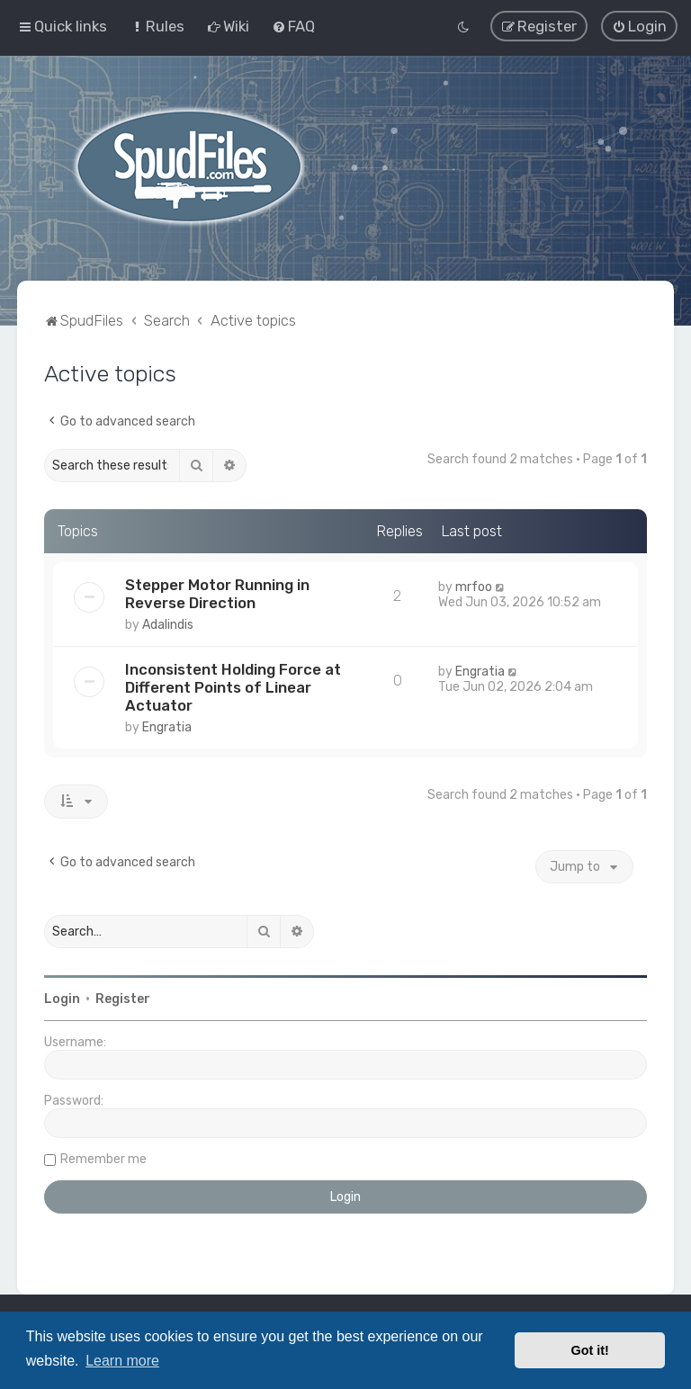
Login (62, 997)
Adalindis (167, 622)
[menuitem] (157, 25)
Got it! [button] (590, 1350)
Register (122, 997)
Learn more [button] (122, 1360)
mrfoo (473, 584)
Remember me (103, 1157)
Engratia (167, 724)
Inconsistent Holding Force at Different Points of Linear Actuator (233, 685)
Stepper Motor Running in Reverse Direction (217, 591)
